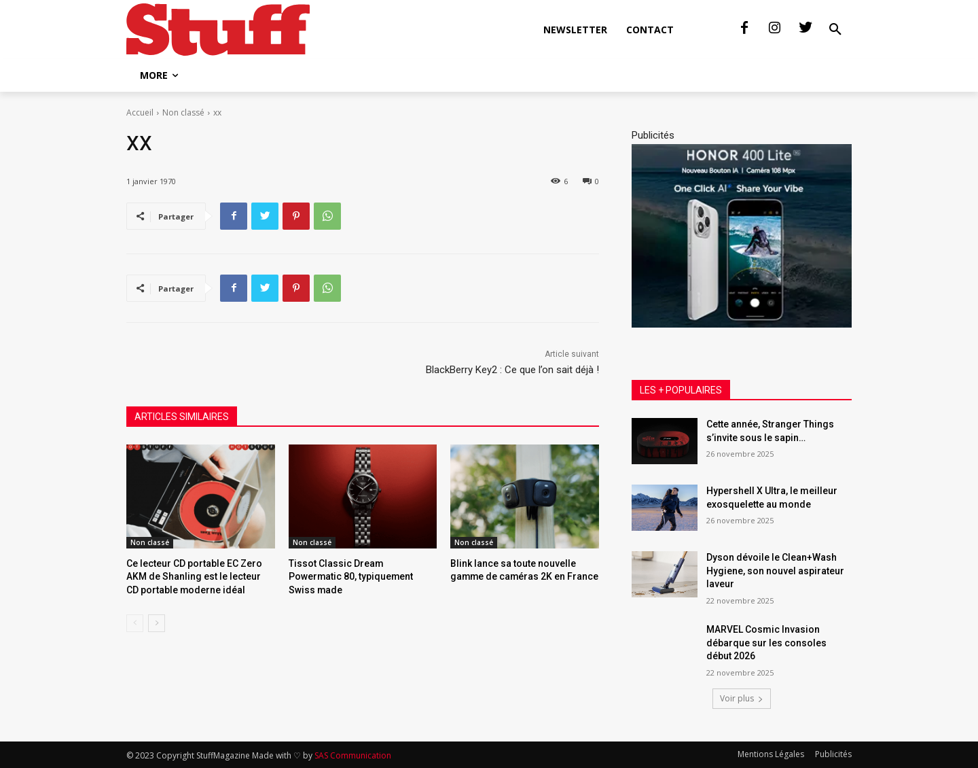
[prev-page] (134, 620)
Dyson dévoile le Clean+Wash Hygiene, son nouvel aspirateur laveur (775, 570)
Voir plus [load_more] (741, 698)
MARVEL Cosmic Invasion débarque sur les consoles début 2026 (766, 642)
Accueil (139, 112)
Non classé (183, 112)
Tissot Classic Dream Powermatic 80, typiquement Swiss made (359, 575)
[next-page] (156, 620)
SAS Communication (352, 755)
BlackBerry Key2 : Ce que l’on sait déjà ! (512, 370)
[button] (835, 30)
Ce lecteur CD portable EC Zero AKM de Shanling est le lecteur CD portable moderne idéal (195, 575)
